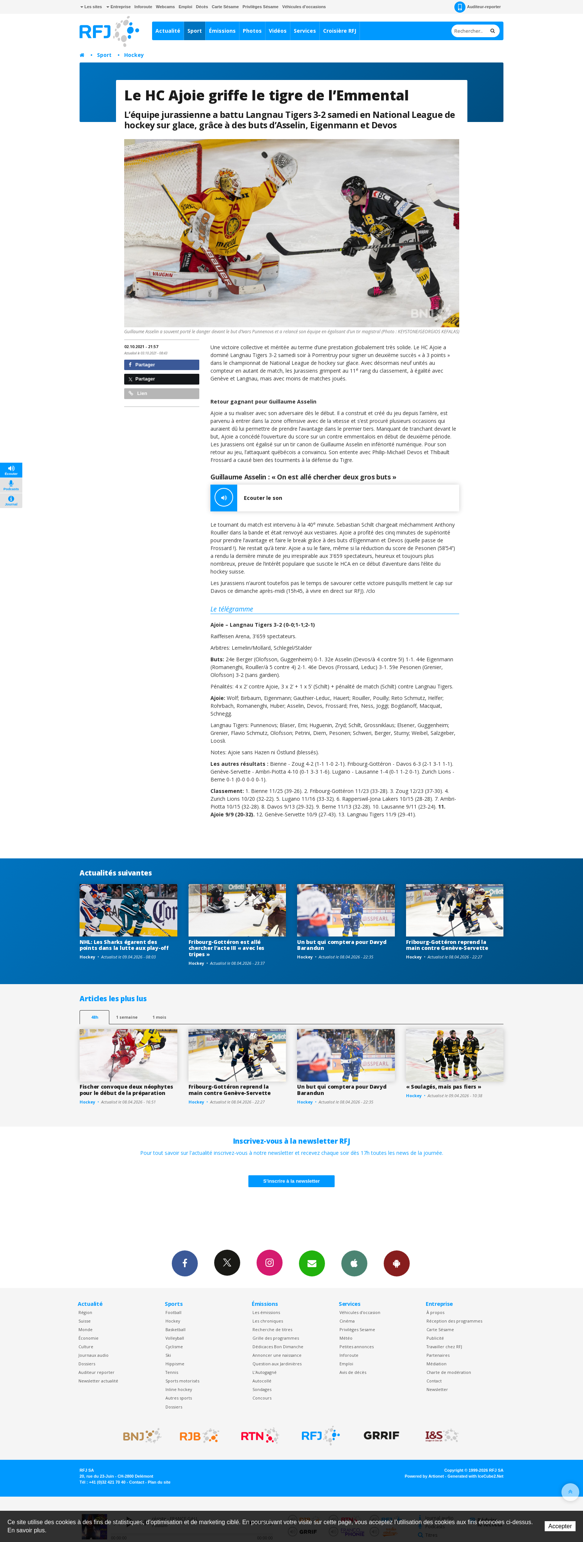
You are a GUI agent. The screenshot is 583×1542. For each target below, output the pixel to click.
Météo (345, 1338)
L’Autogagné (264, 1372)
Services (305, 30)
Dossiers (86, 1363)
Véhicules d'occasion (359, 1312)
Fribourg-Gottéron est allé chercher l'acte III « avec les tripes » (227, 948)
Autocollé (261, 1380)
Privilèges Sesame (357, 1329)
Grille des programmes (275, 1338)
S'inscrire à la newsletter (291, 1181)
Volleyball (174, 1338)
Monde (85, 1329)
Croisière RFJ (339, 30)
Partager (142, 364)
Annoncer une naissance (277, 1355)
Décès (202, 6)
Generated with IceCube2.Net (475, 1476)
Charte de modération (448, 1372)
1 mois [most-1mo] (159, 1017)
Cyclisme (174, 1346)
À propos (435, 1312)
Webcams (165, 6)
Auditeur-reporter (477, 7)
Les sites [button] (91, 6)
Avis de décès (352, 1372)
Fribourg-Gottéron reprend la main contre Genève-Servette (447, 945)
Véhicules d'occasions (304, 6)
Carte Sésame (225, 6)
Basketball (175, 1329)
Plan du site (159, 1482)
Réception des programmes (454, 1320)
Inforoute (143, 6)
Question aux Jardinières (277, 1363)
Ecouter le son (246, 498)
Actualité (167, 30)
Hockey (134, 54)
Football (173, 1312)
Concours (261, 1397)
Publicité (435, 1338)
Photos (252, 30)
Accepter (560, 1526)
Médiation (436, 1363)
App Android (397, 1263)
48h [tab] (94, 1017)
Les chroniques (267, 1320)
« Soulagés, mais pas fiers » (443, 1086)
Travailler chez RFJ (444, 1346)
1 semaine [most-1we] (127, 1017)
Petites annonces (356, 1346)
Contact (434, 1380)
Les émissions (266, 1312)
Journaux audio (93, 1355)
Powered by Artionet (424, 1476)
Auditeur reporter (96, 1372)
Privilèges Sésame (260, 6)
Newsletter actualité (98, 1380)
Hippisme (174, 1363)
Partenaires (438, 1355)
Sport (194, 30)
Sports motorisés (182, 1380)
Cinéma (347, 1320)
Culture (85, 1346)
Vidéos (278, 30)
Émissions (222, 30)
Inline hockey (178, 1389)
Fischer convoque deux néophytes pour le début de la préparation (126, 1089)
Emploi (185, 6)
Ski (168, 1355)
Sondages (261, 1389)
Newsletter (437, 1389)
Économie (88, 1338)
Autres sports (178, 1397)
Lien (138, 393)
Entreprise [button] (118, 6)
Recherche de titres (272, 1329)
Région (85, 1312)
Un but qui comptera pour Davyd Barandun (342, 945)
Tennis (171, 1372)
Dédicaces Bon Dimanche (277, 1346)
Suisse (84, 1320)
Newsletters (312, 1263)
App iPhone (354, 1263)
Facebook (185, 1263)
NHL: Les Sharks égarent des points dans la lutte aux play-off (124, 945)
